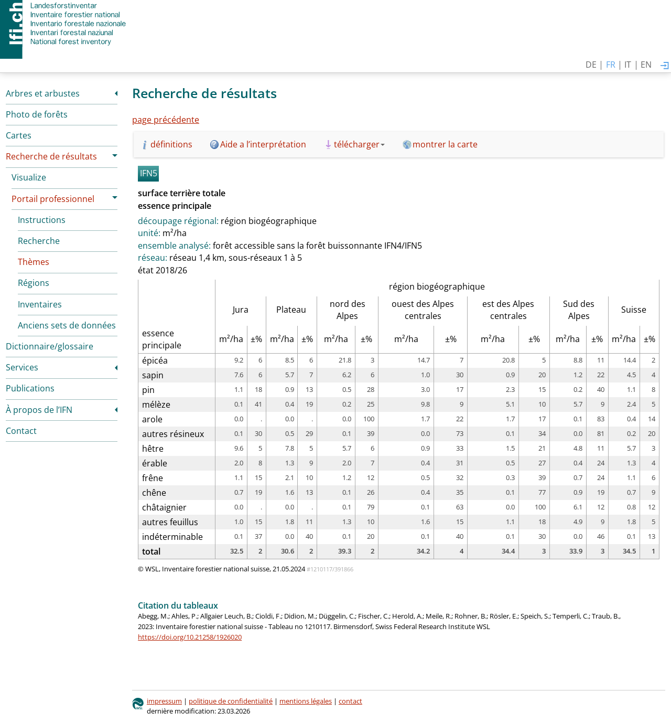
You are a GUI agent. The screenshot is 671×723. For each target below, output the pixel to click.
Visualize (29, 177)
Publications (30, 388)
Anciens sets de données (67, 325)
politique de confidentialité (231, 701)
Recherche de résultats (51, 156)
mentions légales (305, 701)
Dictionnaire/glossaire (49, 346)
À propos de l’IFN (39, 410)
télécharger (359, 144)
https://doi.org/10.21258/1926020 (190, 637)
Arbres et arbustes (43, 93)
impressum (164, 701)
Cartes (18, 135)
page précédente (165, 119)
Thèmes (33, 262)
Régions (33, 283)
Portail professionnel (53, 199)
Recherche (39, 241)
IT (627, 64)
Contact (21, 431)
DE (591, 64)
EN (646, 64)
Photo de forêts (37, 114)
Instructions (42, 220)
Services (22, 367)
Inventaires (40, 304)
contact (350, 701)
